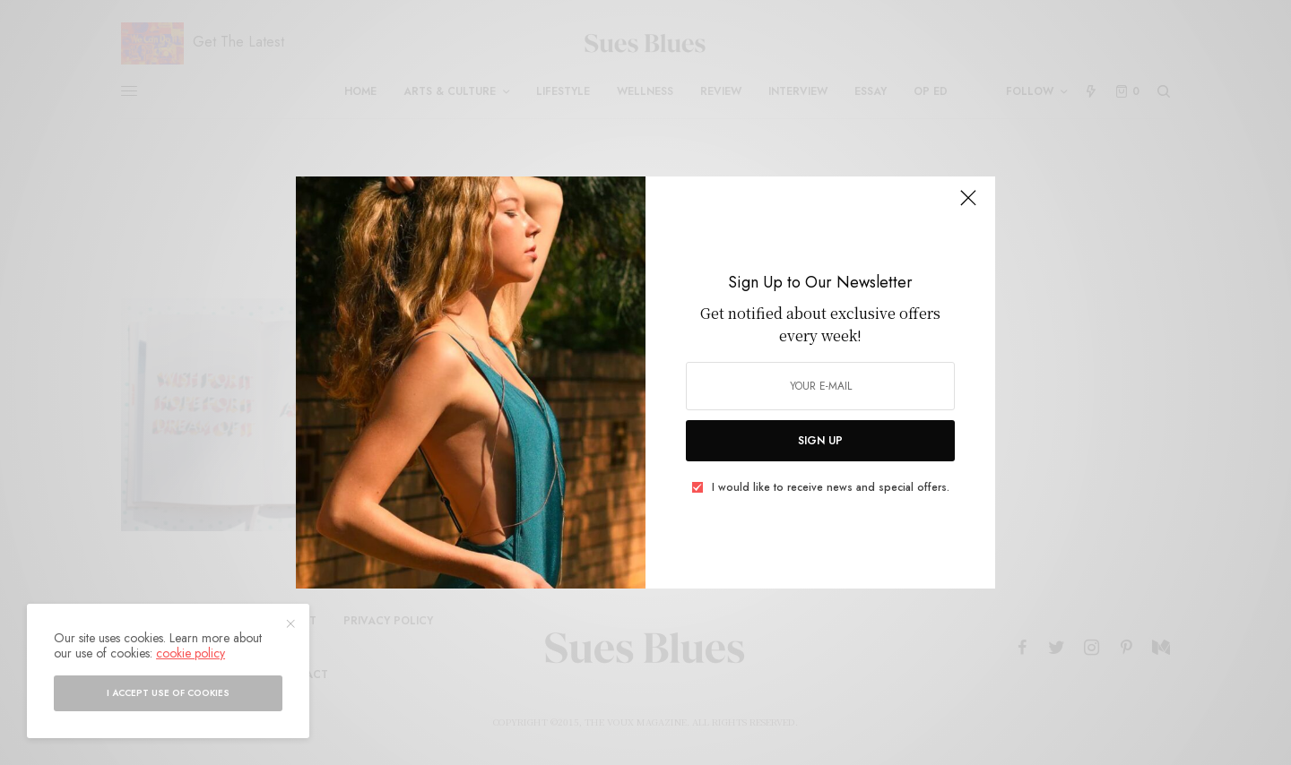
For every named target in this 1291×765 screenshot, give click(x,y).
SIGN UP (820, 441)
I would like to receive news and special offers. (830, 487)
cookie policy (190, 653)
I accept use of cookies (168, 693)
